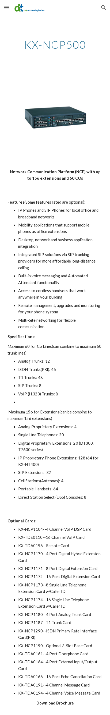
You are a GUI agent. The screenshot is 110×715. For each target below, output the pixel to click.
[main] (55, 45)
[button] (6, 7)
